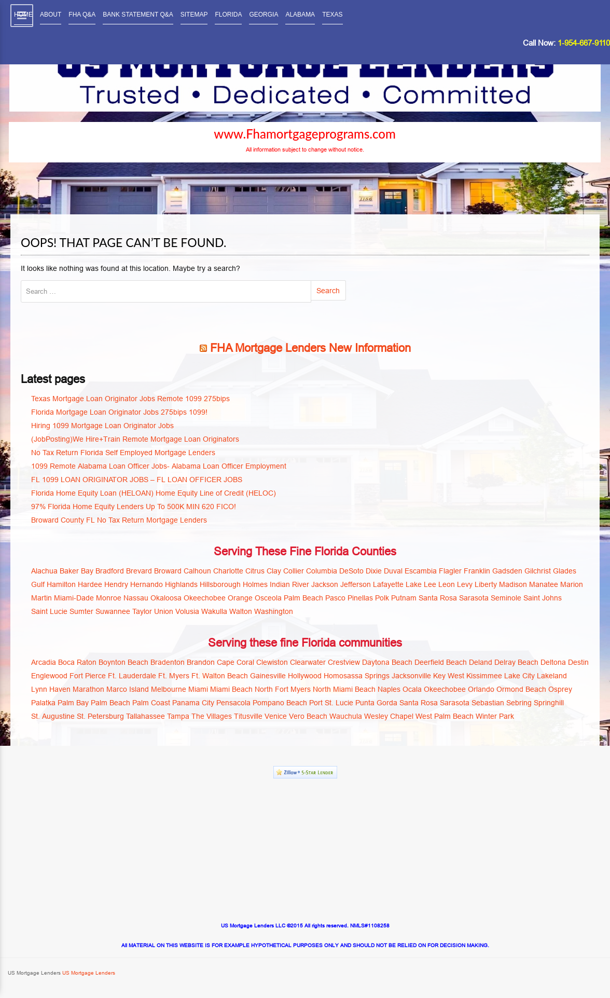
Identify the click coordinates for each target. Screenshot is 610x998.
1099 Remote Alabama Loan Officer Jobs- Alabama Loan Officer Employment (158, 466)
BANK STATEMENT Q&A (138, 14)
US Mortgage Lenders (88, 972)
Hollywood (305, 676)
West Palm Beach (444, 716)
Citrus (255, 571)
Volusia (187, 611)
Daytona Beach (387, 662)
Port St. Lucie (331, 703)
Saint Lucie (49, 611)
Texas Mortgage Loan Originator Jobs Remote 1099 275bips (130, 398)
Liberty (486, 584)
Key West (448, 676)
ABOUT (50, 14)
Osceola (268, 598)
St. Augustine (53, 716)
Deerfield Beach (440, 662)
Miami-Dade (74, 598)
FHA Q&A (81, 14)
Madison (513, 584)
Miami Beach (231, 689)
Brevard (139, 571)
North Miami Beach (344, 689)
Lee (430, 584)
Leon (446, 584)
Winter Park (495, 716)
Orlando (481, 689)
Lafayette (388, 584)
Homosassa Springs (357, 676)
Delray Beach (516, 662)
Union (163, 611)
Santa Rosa (438, 598)
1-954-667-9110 (584, 42)
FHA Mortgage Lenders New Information (310, 347)
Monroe (108, 598)
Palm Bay (73, 703)
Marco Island (127, 689)
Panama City (193, 703)
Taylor (142, 611)
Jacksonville (411, 676)
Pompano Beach (280, 703)
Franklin (477, 571)
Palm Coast (151, 703)
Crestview (344, 662)
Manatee (543, 584)
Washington (273, 611)
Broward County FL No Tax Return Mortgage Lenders (119, 520)
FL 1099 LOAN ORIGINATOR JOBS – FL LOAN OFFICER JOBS (136, 479)
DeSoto (351, 571)
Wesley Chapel (388, 716)
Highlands (181, 584)
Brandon (201, 662)
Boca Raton (77, 662)
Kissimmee (484, 676)
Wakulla (214, 611)
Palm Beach (303, 598)
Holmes (255, 584)
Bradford (109, 571)
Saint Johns (542, 598)
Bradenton (167, 662)
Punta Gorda (376, 703)
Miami (198, 689)
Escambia (421, 571)
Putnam (404, 598)
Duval (393, 571)
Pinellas (360, 598)
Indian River (289, 584)
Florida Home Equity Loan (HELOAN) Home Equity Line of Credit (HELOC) (153, 493)
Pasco (335, 598)
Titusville (248, 716)
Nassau (135, 598)
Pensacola (233, 703)
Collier (293, 571)
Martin (41, 598)
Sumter (81, 611)
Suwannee (112, 611)
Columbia (321, 571)
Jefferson (355, 584)
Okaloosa (166, 598)
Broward (168, 571)
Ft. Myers (173, 676)
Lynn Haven (51, 689)
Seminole (506, 598)
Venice (276, 716)
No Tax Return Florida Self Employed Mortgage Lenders (123, 452)
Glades (564, 571)
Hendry (116, 584)
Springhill (549, 703)
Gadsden (507, 571)
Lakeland (552, 676)
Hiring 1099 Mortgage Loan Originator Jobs (102, 425)
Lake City (519, 676)
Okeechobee (205, 598)
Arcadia (43, 662)
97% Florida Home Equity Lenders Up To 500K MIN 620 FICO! (133, 506)
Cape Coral (235, 662)
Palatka (43, 703)
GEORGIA (263, 14)
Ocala (412, 689)
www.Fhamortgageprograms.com (305, 134)
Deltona (553, 662)
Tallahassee (145, 716)
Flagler (450, 571)
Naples (389, 689)
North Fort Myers (283, 689)
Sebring (519, 703)
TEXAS (332, 14)
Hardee (90, 584)
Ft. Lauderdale (132, 676)
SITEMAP (194, 14)
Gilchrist (537, 571)
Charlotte (228, 571)
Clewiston (272, 662)
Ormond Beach (521, 689)
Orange (240, 598)
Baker (69, 571)
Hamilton (61, 584)
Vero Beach (308, 716)
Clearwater (308, 662)
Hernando (146, 584)
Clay (274, 571)
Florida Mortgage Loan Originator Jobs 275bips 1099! (119, 412)
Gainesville (268, 676)
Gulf (38, 584)
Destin (578, 662)
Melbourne (168, 689)
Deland (480, 662)
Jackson (324, 584)
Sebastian (488, 703)
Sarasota (474, 598)
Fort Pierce (88, 676)
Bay (87, 571)
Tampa (178, 716)
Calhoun (197, 571)
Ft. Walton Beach (219, 676)
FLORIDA (228, 14)
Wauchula (345, 716)
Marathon (88, 689)
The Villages (211, 716)
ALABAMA (300, 14)
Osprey (560, 689)
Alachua (44, 571)
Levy (465, 584)
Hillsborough (220, 584)
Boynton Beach (123, 662)
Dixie (374, 571)
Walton (240, 611)
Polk (382, 598)
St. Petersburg (100, 716)
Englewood (49, 676)
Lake (414, 584)
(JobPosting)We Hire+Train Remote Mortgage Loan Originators (135, 439)
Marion (571, 584)
